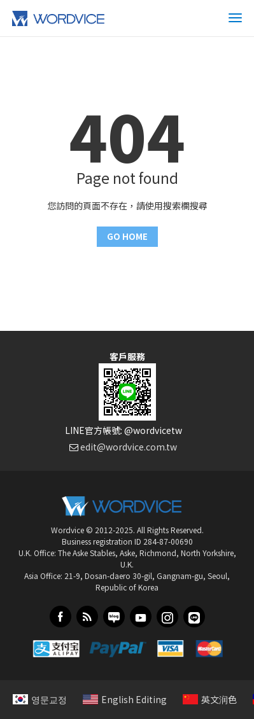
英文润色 (210, 699)
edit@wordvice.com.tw (128, 446)
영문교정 (40, 699)
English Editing (125, 699)
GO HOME (127, 236)
